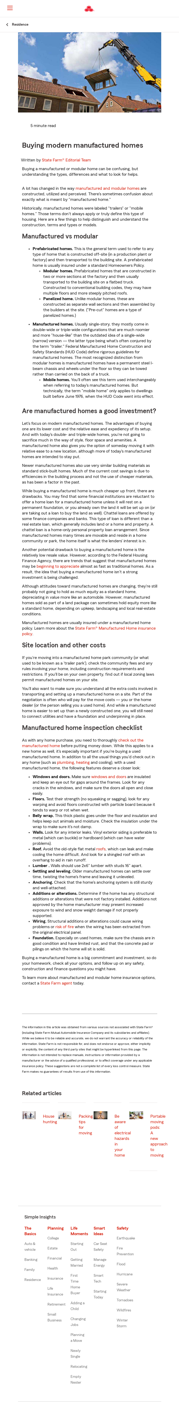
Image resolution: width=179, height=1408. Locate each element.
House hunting (50, 1119)
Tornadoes (125, 1300)
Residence (32, 1280)
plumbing (65, 762)
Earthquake (126, 1238)
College (53, 1238)
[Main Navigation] (10, 8)
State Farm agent (56, 983)
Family (29, 1270)
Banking (30, 1260)
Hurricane (125, 1274)
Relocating (79, 1367)
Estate (52, 1248)
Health (52, 1268)
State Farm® (66, 160)
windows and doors (108, 777)
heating (83, 762)
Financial (54, 1258)
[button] (174, 9)
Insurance (55, 1278)
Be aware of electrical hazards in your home (123, 1135)
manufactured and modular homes (107, 188)
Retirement (56, 1304)
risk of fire (64, 927)
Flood (121, 1264)
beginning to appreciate (58, 566)
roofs (101, 849)
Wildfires (124, 1310)
